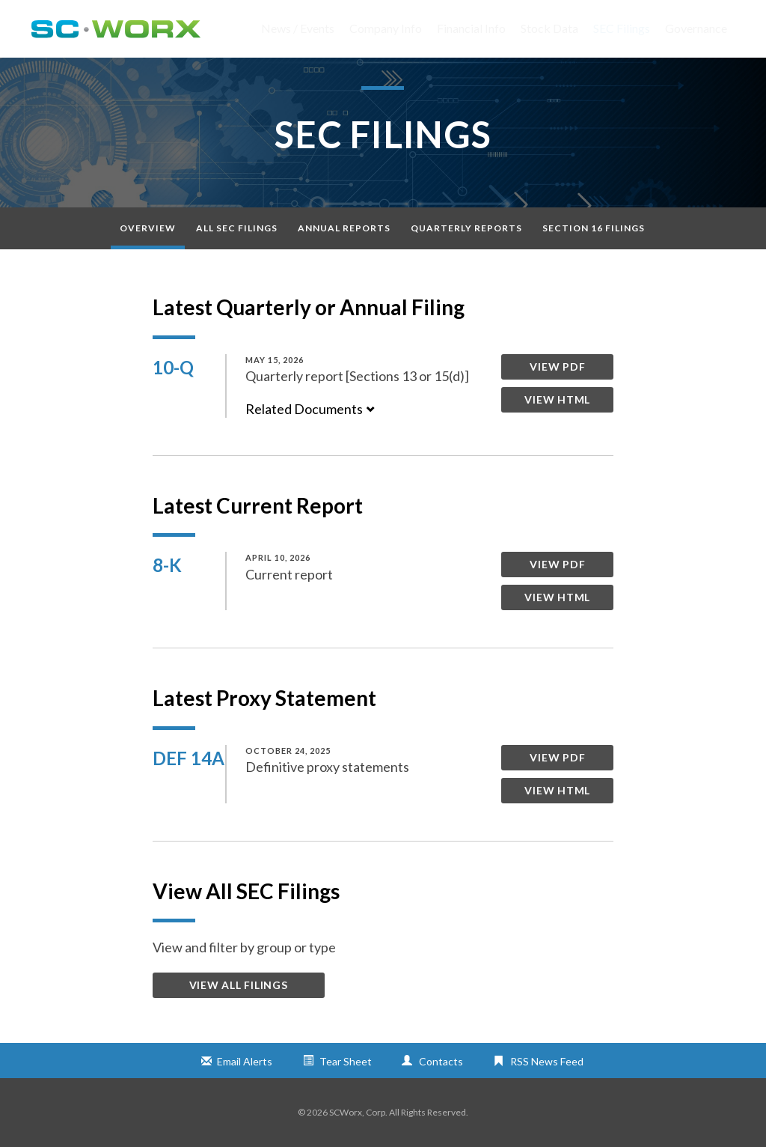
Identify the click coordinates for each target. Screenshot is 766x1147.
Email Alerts (244, 1061)
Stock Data (549, 28)
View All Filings (238, 985)
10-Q (173, 367)
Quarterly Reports (466, 228)
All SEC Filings (237, 228)
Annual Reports (344, 228)
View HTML (557, 399)
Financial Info (471, 28)
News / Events (297, 28)
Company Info (385, 28)
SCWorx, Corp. (358, 1112)
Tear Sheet (345, 1061)
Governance (696, 28)
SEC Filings (621, 28)
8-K (167, 565)
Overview (148, 228)
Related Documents (310, 409)
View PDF (557, 366)
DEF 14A (188, 758)
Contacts (441, 1061)
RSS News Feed (546, 1061)
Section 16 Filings (593, 228)
